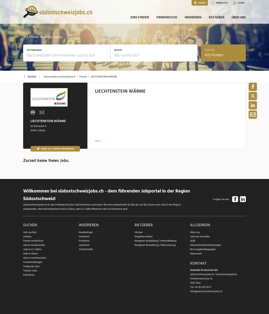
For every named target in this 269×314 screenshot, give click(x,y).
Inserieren (84, 236)
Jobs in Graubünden (34, 245)
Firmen (83, 76)
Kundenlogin (86, 232)
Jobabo (27, 236)
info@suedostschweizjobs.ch (206, 291)
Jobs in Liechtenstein (34, 258)
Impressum (196, 253)
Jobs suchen (29, 232)
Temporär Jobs (31, 266)
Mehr (98, 141)
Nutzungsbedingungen (202, 249)
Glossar (139, 232)
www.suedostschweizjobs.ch (59, 76)
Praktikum (28, 275)
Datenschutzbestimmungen (205, 245)
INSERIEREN (193, 18)
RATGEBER (216, 18)
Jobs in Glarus (30, 253)
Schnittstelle (86, 249)
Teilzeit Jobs (30, 270)
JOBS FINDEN (139, 18)
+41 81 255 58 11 (202, 287)
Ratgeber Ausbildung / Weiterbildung (155, 241)
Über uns (195, 232)
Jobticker (84, 245)
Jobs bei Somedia (200, 236)
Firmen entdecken (33, 241)
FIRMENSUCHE (166, 18)
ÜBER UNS (239, 18)
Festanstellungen (32, 262)
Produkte (84, 241)
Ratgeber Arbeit (144, 236)
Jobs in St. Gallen (32, 249)
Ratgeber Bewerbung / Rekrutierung (155, 245)
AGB (192, 241)
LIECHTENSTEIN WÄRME (104, 76)
